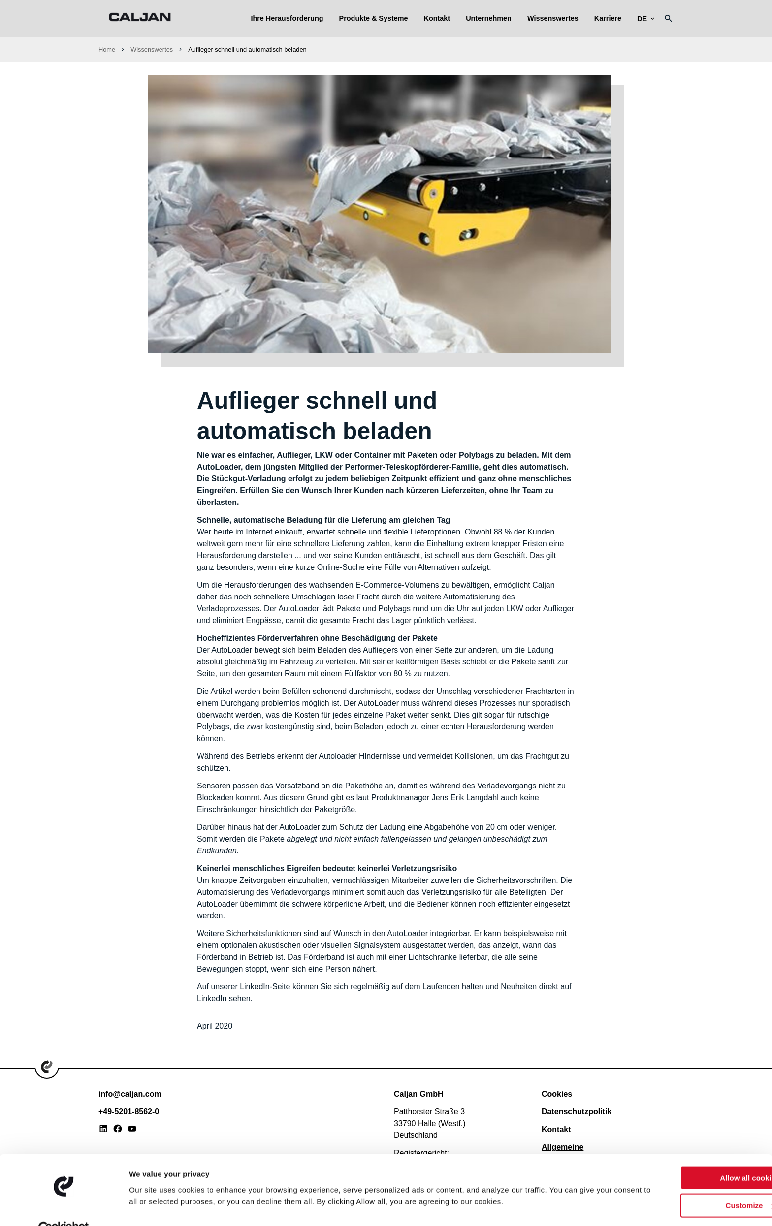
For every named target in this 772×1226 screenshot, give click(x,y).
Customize (690, 1183)
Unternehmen (489, 18)
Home (106, 49)
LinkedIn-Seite (265, 986)
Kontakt (437, 18)
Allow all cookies (690, 1156)
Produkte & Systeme (373, 18)
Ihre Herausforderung (287, 18)
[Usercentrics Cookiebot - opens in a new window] (64, 1206)
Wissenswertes (553, 18)
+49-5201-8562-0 (128, 1111)
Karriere (607, 18)
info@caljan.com (129, 1094)
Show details (152, 1206)
